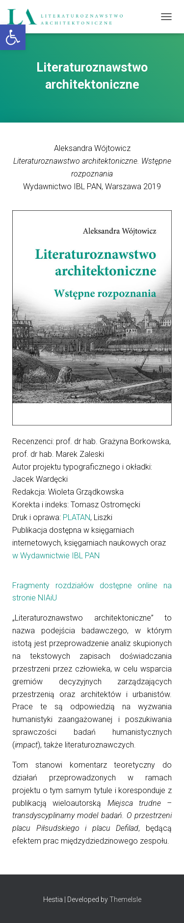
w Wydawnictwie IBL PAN (56, 555)
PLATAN (76, 517)
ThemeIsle (125, 899)
